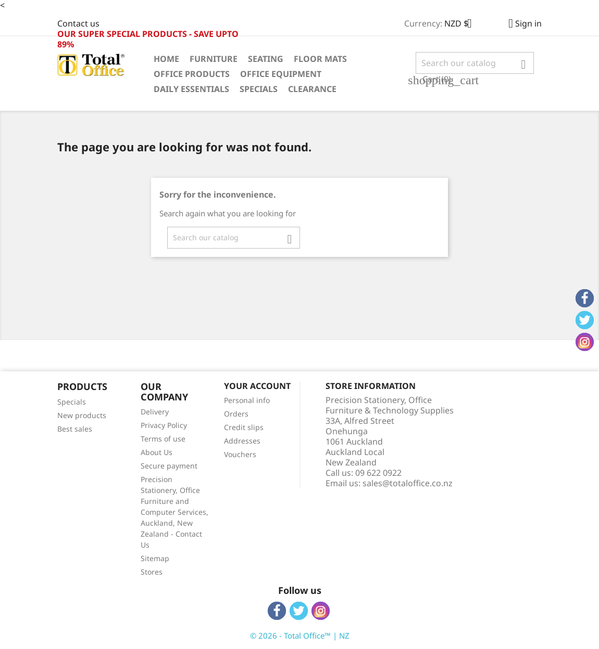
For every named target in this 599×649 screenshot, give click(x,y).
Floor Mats (320, 58)
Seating (265, 58)
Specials (259, 89)
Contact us (78, 23)
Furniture (214, 58)
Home (166, 58)
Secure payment (169, 466)
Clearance (312, 89)
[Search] (475, 63)
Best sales (74, 429)
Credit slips (244, 427)
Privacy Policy (164, 425)
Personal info (247, 400)
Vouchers (240, 454)
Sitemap (155, 558)
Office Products (192, 74)
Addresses (242, 441)
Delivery (155, 412)
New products (81, 415)
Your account (257, 386)
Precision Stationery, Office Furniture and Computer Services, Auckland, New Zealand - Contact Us (174, 512)
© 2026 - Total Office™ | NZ (300, 635)
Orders (236, 414)
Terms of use (163, 439)
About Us (156, 452)
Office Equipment (280, 74)
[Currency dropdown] (462, 24)
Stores (152, 572)
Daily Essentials (191, 89)
